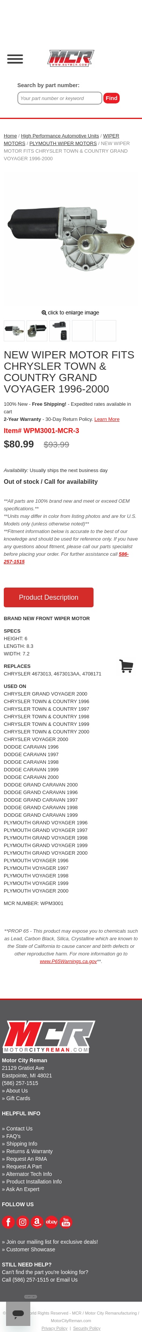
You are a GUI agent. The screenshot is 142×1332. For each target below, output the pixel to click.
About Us (17, 1091)
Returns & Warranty (29, 1151)
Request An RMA (26, 1159)
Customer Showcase (30, 1249)
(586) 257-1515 (20, 1083)
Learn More (106, 419)
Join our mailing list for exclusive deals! (52, 1242)
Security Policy (86, 1328)
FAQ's (13, 1136)
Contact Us (19, 1129)
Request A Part (24, 1166)
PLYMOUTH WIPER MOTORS (63, 143)
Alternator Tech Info (29, 1174)
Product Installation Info (34, 1182)
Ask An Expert (22, 1189)
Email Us (67, 1280)
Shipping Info (21, 1144)
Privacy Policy (54, 1328)
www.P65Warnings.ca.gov (68, 961)
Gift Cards (18, 1098)
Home (10, 136)
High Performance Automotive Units (60, 136)
